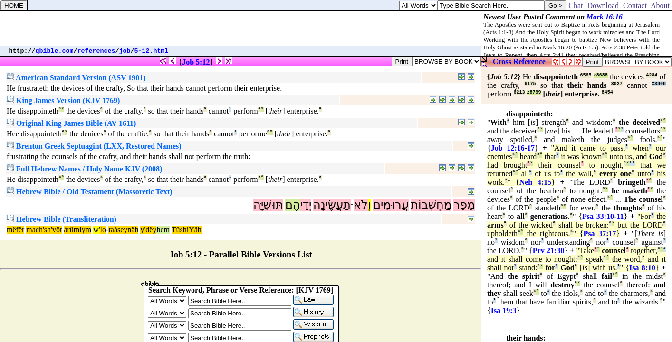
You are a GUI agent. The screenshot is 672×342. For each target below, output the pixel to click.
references (96, 51)
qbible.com (55, 51)
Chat (575, 5)
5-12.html (151, 51)
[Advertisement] (241, 28)
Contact (635, 5)
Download (603, 5)
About (660, 5)
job (125, 51)
